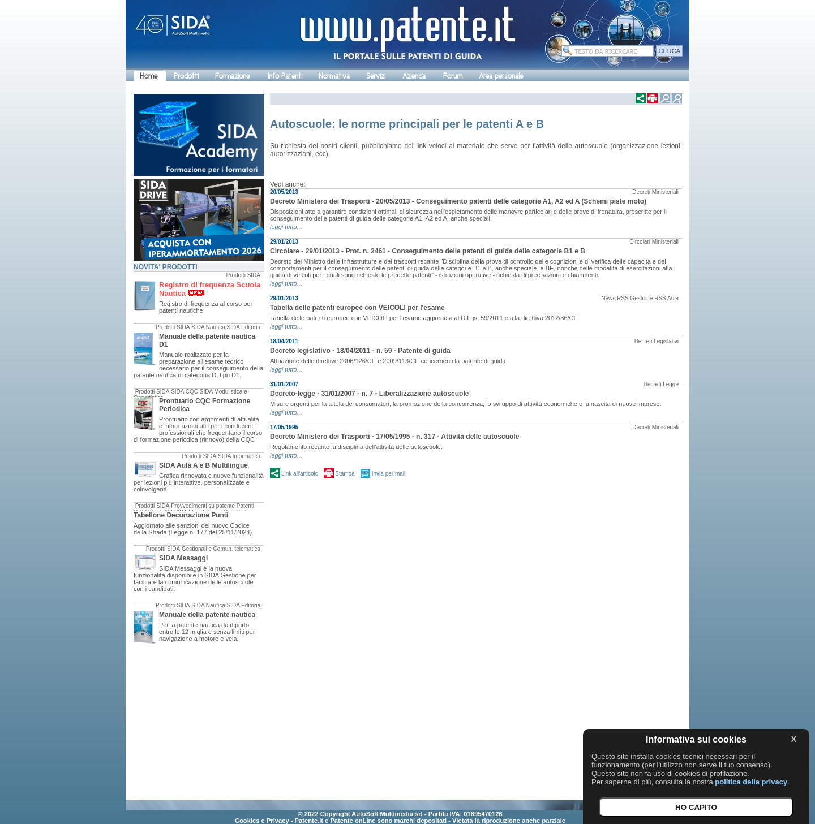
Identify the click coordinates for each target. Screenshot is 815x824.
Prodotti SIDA (243, 275)
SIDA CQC (184, 392)
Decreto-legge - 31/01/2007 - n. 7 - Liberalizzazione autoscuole (369, 394)
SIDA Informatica (239, 456)
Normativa (334, 76)
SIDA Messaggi (183, 558)
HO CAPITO (696, 807)
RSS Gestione (635, 298)
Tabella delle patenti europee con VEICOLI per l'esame (357, 308)
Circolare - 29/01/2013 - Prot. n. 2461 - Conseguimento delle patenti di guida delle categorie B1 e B (427, 251)
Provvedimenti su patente (203, 506)
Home (148, 76)
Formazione (232, 76)
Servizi (375, 76)
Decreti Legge (661, 384)
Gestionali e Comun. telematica (221, 549)
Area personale (501, 76)
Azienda (414, 76)
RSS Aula (666, 298)
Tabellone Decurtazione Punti (181, 515)
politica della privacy (751, 782)
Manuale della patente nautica (207, 615)
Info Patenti (285, 76)
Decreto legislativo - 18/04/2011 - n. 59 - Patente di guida (360, 351)
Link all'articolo (299, 474)
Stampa (344, 474)
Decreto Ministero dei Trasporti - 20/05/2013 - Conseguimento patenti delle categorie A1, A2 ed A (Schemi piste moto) (458, 201)
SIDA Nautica (208, 327)
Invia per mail (388, 474)
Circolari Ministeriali (654, 242)
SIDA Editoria (243, 327)
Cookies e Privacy (262, 820)
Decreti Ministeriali (655, 192)
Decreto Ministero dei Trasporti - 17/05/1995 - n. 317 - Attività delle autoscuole (394, 437)
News (608, 298)
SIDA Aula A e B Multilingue (203, 465)
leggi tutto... (286, 226)
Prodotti (186, 76)
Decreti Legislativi (656, 341)
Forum (452, 76)
